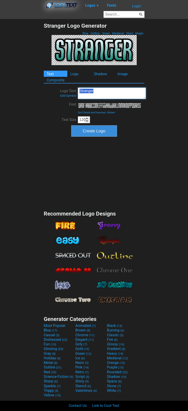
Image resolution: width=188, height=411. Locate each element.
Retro (82, 372)
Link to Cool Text (105, 405)
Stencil (83, 386)
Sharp (51, 381)
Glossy (115, 344)
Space (114, 381)
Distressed (55, 339)
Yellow (52, 395)
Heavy (115, 353)
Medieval (118, 33)
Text (50, 74)
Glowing (53, 349)
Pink (82, 367)
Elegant (84, 339)
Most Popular (55, 325)
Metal (51, 362)
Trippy (51, 390)
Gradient (116, 349)
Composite (56, 80)
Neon (82, 362)
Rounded (117, 372)
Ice (80, 358)
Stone (114, 386)
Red (50, 372)
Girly (81, 344)
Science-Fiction (58, 376)
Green (106, 33)
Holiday (52, 358)
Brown (82, 330)
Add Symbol (68, 95)
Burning (115, 330)
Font (72, 104)
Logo (74, 74)
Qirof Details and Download (92, 112)
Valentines (86, 390)
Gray (50, 353)
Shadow (100, 74)
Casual (52, 335)
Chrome (85, 335)
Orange (116, 362)
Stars (129, 33)
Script (82, 376)
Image (122, 74)
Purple (115, 367)
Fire (112, 339)
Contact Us (78, 405)
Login (136, 6)
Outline (95, 33)
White (114, 390)
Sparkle (52, 386)
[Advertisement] (21, 91)
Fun (50, 344)
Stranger (112, 93)
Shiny (82, 381)
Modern (111, 112)
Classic (115, 335)
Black (114, 325)
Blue (85, 33)
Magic (139, 33)
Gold (82, 349)
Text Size (69, 119)
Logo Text (68, 93)
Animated (85, 325)
